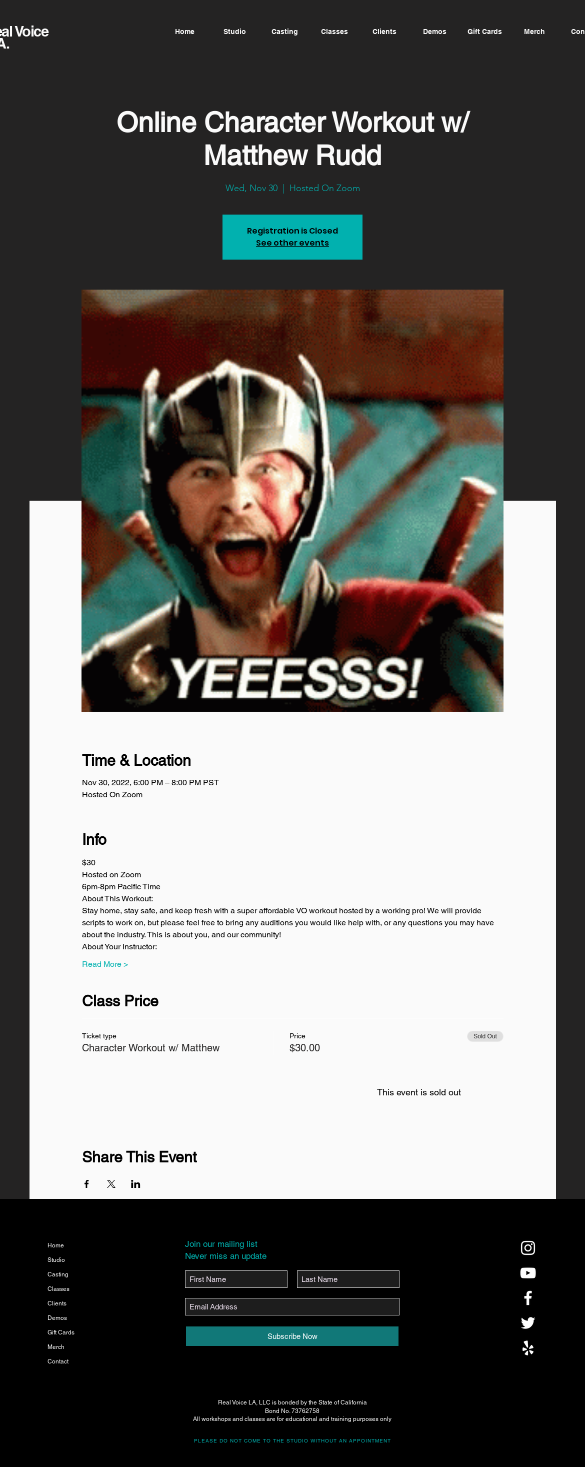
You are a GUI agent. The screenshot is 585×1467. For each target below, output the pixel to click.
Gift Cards (61, 1332)
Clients (57, 1303)
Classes (59, 1288)
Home (56, 1245)
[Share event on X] (111, 1184)
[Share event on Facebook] (87, 1184)
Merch (56, 1346)
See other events (292, 243)
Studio (56, 1259)
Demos (57, 1317)
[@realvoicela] (528, 1247)
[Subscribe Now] (292, 1336)
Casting (58, 1274)
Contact (58, 1361)
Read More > (105, 964)
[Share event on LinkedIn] (135, 1184)
